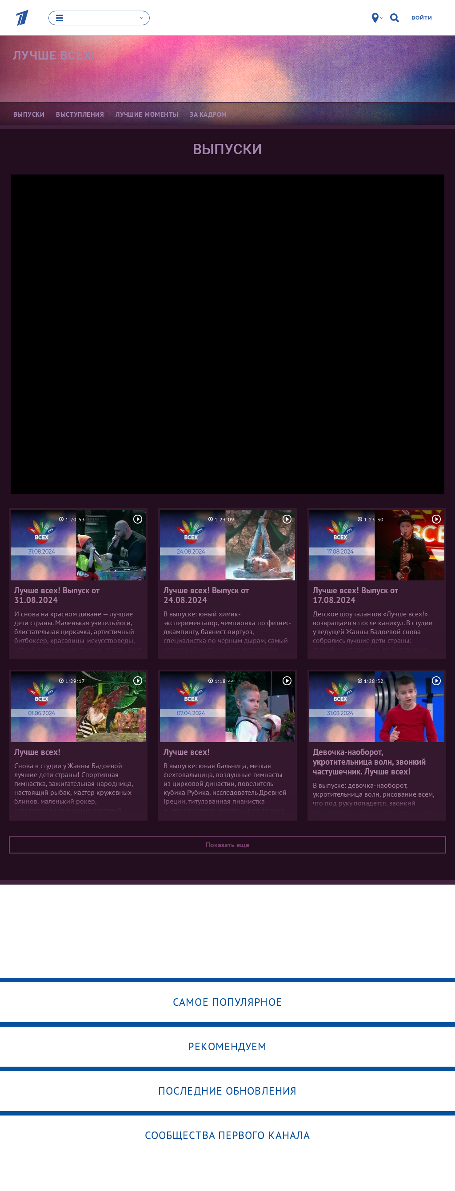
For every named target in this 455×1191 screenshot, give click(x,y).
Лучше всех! (54, 55)
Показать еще (227, 844)
